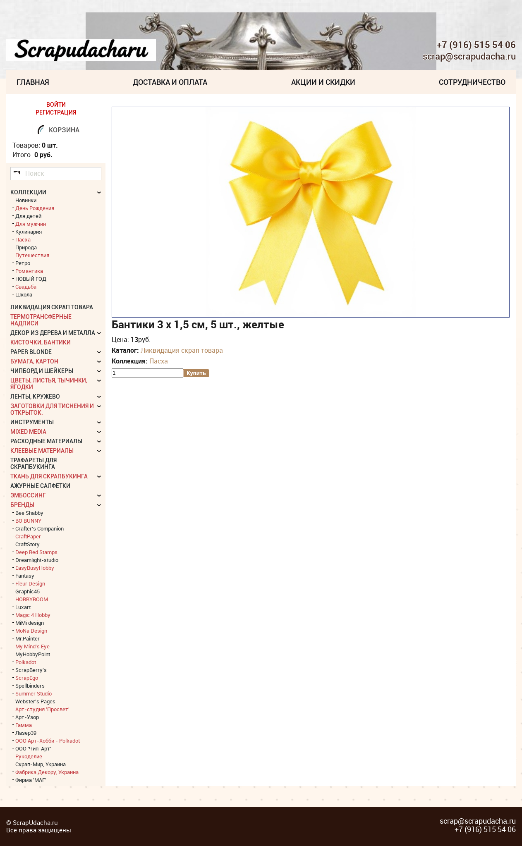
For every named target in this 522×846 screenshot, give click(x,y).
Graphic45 (27, 591)
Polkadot (25, 662)
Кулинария (28, 231)
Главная (33, 82)
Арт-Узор (27, 717)
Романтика (29, 271)
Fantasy (24, 575)
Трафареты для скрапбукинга (33, 463)
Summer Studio (33, 693)
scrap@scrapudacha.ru (469, 57)
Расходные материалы (46, 441)
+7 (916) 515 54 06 (476, 45)
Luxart (23, 607)
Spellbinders (30, 685)
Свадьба (25, 286)
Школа (23, 294)
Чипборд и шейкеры (41, 371)
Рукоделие (28, 756)
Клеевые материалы (42, 450)
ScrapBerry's (31, 670)
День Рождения (34, 208)
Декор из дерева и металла (52, 333)
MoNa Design (31, 630)
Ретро (22, 263)
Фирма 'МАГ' (30, 780)
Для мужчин (30, 223)
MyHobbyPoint (32, 654)
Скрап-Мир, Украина (40, 764)
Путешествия (32, 255)
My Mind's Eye (32, 646)
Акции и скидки (323, 82)
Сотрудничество (472, 82)
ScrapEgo (26, 677)
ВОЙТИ (56, 104)
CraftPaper (28, 536)
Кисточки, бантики (40, 342)
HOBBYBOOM (31, 599)
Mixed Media (28, 431)
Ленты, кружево (35, 396)
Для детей (28, 216)
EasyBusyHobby (34, 567)
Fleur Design (30, 583)
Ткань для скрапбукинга (49, 476)
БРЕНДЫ (22, 505)
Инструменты (32, 422)
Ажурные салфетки (40, 486)
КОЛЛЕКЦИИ (28, 192)
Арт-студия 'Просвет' (42, 709)
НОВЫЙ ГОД (30, 278)
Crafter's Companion (39, 528)
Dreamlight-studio (36, 560)
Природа (26, 247)
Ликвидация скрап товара (182, 350)
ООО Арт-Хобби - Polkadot (47, 740)
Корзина (64, 130)
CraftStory (27, 544)
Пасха (158, 361)
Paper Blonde (31, 352)
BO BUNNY (28, 520)
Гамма (23, 725)
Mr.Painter (27, 638)
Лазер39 (25, 732)
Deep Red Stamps (36, 552)
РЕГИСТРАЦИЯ (56, 112)
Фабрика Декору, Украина (47, 772)
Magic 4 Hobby (32, 615)
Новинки (25, 200)
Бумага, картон (34, 361)
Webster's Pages (35, 701)
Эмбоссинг (28, 495)
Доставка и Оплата (170, 82)
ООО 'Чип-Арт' (33, 748)
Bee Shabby (29, 512)
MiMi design (29, 622)
